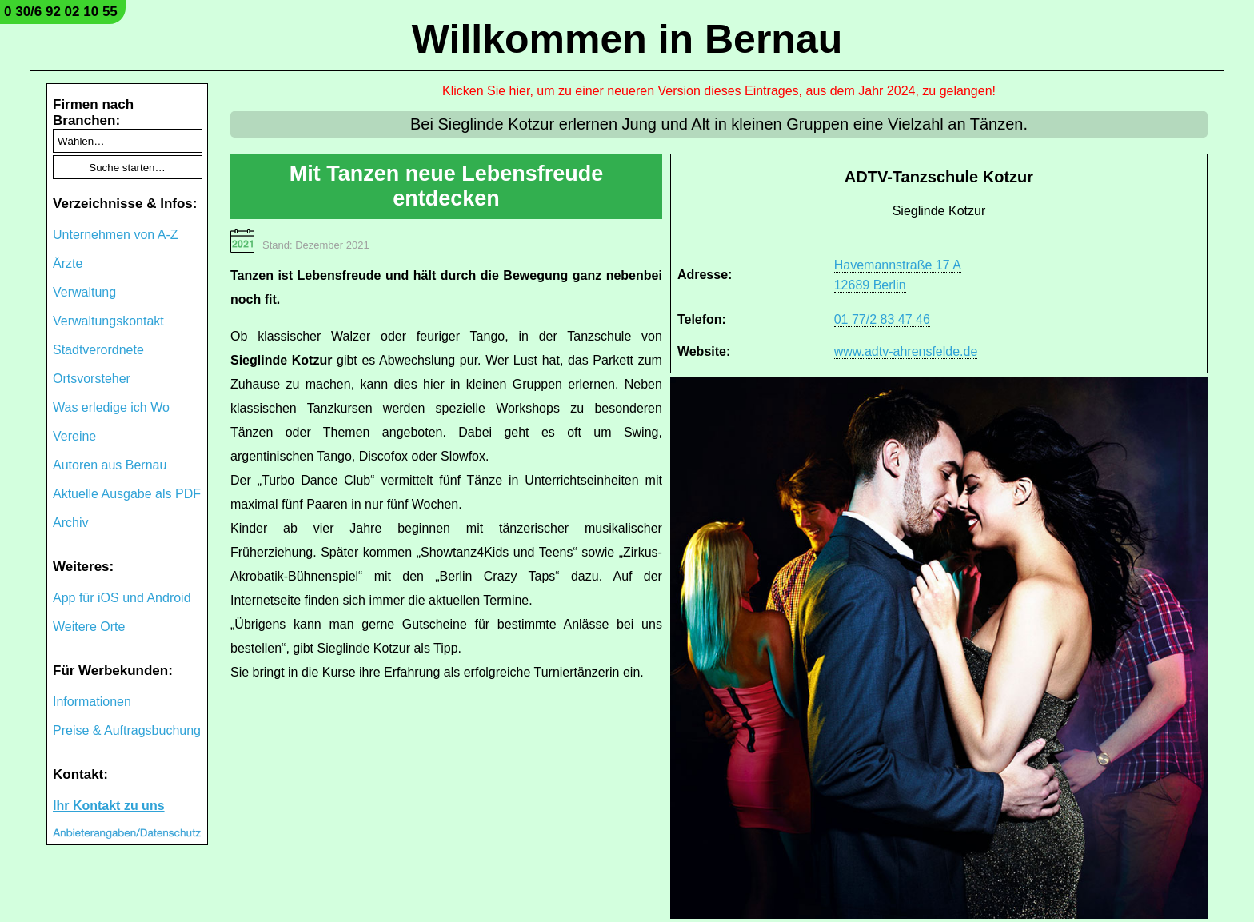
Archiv (70, 522)
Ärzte (67, 263)
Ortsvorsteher (91, 378)
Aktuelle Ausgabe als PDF (127, 494)
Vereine (74, 436)
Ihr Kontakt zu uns (109, 805)
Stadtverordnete (98, 350)
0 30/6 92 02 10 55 (61, 11)
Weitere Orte (89, 626)
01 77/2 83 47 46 (882, 319)
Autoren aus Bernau (109, 465)
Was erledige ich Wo (111, 407)
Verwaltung (84, 292)
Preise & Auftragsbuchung (127, 730)
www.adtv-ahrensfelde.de (906, 351)
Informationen (92, 701)
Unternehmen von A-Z (115, 234)
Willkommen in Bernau (627, 39)
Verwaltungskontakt (108, 321)
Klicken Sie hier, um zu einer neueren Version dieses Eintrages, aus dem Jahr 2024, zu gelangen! (719, 91)
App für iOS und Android (122, 598)
